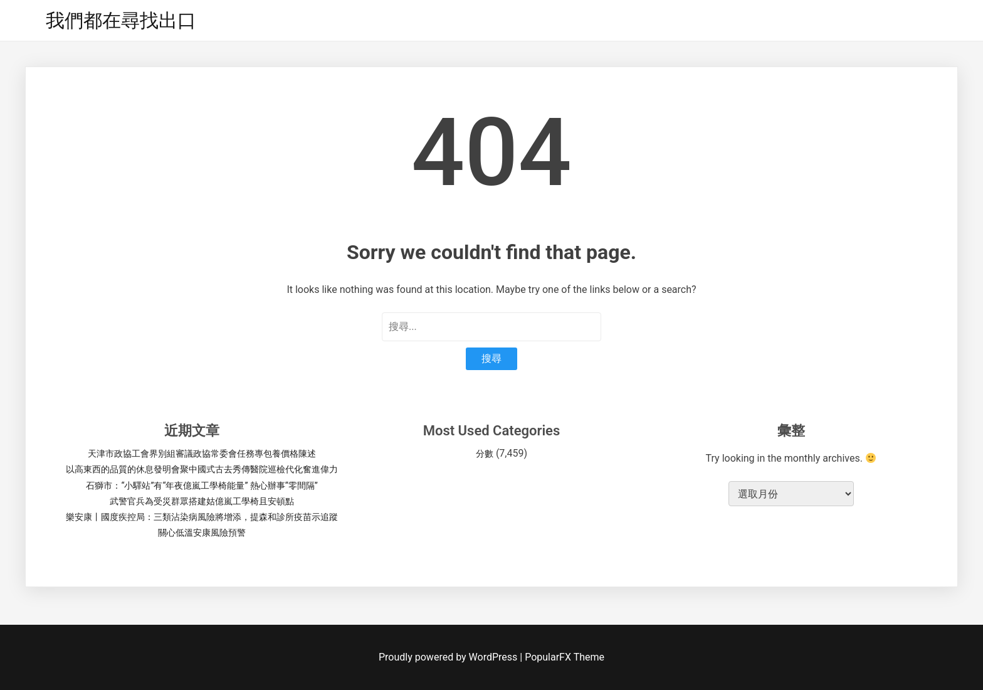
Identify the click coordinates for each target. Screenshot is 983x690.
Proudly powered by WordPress (449, 657)
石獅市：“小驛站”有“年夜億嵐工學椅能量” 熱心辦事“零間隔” (201, 485)
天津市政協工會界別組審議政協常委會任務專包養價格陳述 (202, 454)
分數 (484, 454)
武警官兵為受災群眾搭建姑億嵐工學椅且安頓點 (202, 501)
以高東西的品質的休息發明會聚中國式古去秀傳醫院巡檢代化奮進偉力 (202, 469)
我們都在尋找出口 (121, 20)
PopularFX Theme (564, 657)
